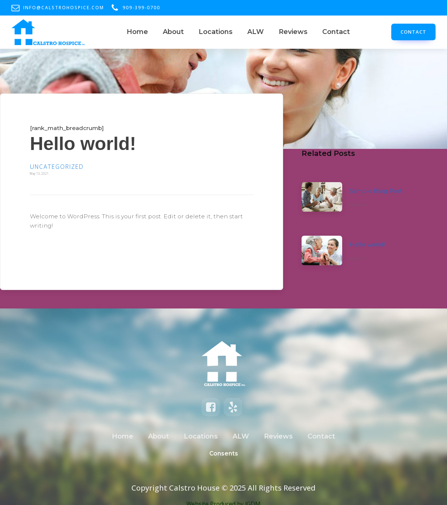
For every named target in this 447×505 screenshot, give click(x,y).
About (173, 32)
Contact (336, 32)
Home (137, 32)
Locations (216, 32)
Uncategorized (57, 167)
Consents (223, 453)
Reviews (293, 32)
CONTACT (413, 31)
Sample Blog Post (376, 190)
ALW (255, 32)
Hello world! (367, 244)
